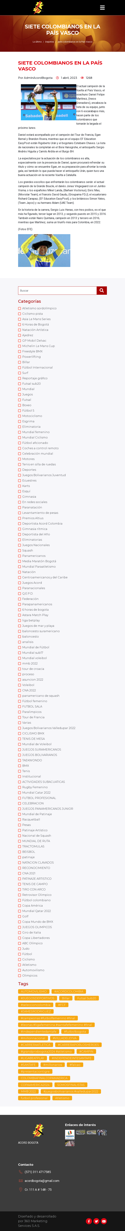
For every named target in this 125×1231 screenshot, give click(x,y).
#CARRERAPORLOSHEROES (78, 1044)
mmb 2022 (30, 663)
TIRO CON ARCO (34, 889)
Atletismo (29, 964)
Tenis (26, 771)
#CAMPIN (86, 1051)
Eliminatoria (31, 426)
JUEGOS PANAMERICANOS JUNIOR (47, 808)
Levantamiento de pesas (40, 512)
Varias (26, 722)
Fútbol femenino (34, 701)
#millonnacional (33, 1038)
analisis (27, 642)
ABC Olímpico (32, 943)
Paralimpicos (31, 712)
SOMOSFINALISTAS (71, 1085)
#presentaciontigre (35, 1071)
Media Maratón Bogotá (39, 561)
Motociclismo (32, 416)
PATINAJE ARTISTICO (37, 878)
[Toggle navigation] (102, 8)
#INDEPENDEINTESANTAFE (71, 1058)
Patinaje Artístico (35, 830)
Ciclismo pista (32, 313)
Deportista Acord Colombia (42, 523)
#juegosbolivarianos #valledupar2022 (71, 1091)
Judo (25, 948)
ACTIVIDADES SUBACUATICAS (43, 782)
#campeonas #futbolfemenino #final (48, 1018)
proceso (28, 674)
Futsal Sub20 (86, 998)
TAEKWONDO (32, 760)
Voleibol (28, 685)
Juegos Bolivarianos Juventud (44, 475)
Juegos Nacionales (36, 545)
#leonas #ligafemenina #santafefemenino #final (56, 1025)
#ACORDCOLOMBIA (68, 991)
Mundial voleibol (34, 658)
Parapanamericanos (37, 604)
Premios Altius (32, 518)
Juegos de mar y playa (38, 625)
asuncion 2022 (32, 679)
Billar (26, 362)
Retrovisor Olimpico (37, 895)
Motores (28, 459)
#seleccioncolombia (35, 1005)
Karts (26, 486)
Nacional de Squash (36, 835)
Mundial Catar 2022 (36, 792)
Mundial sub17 (32, 652)
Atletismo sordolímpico (39, 308)
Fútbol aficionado (35, 443)
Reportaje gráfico (35, 378)
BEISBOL (28, 851)
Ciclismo (28, 959)
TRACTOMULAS (33, 846)
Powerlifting (31, 356)
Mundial (28, 389)
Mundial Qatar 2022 (36, 911)
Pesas (26, 825)
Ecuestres (29, 480)
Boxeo (26, 405)
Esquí (26, 491)
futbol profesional (34, 1098)
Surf (25, 373)
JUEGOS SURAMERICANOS (41, 749)
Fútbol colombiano (36, 900)
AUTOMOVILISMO (34, 991)
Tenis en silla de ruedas (39, 464)
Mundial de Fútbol (35, 647)
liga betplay (31, 620)
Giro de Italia (31, 932)
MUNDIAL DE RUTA (36, 841)
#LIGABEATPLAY (32, 1058)
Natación (29, 572)
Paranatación (32, 507)
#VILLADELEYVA (64, 1038)
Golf (25, 916)
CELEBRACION (33, 803)
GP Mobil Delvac (34, 340)
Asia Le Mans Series (36, 319)
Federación (30, 599)
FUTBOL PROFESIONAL (39, 798)
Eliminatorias (32, 539)
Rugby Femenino (35, 787)
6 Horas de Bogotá (35, 324)
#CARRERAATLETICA (35, 1044)
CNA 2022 (29, 690)
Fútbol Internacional (37, 367)
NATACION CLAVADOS (38, 862)
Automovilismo (33, 970)
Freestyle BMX (32, 351)
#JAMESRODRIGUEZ (36, 1011)
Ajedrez (27, 335)
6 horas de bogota (35, 609)
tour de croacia (33, 669)
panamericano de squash (41, 695)
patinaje (28, 857)
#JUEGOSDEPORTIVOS (37, 998)
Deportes (29, 469)
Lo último (37, 42)
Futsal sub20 (31, 383)
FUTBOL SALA (32, 706)
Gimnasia (29, 496)
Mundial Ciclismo (35, 437)
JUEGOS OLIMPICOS (37, 927)
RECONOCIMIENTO (36, 868)
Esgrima (28, 421)
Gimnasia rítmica (34, 529)
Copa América (32, 905)
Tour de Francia (33, 717)
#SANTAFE (28, 1064)
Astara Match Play (35, 615)
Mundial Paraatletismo (39, 566)
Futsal (26, 399)
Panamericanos (33, 556)
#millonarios (52, 1064)
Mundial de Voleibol (37, 744)
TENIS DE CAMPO (35, 884)
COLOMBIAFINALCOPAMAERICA (44, 1078)
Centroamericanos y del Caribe (45, 577)
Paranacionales (33, 588)
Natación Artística (35, 330)
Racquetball (31, 819)
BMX (25, 765)
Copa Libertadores (36, 938)
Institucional (31, 776)
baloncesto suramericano (41, 631)
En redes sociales (34, 502)
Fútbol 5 (28, 410)
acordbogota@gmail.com (42, 1181)
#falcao (75, 1064)
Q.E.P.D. (27, 593)
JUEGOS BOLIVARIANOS (39, 755)
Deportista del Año (36, 534)
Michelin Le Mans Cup (38, 346)
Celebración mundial (37, 453)
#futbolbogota (75, 1031)
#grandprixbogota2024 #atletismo (46, 1051)
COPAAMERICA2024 (35, 1085)
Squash (27, 550)
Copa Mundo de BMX (37, 921)
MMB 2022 (28, 1091)
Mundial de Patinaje (37, 814)
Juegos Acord (32, 582)
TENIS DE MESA (33, 738)
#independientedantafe (38, 1031)
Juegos (27, 394)
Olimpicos (29, 975)
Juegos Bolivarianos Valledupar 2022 (48, 728)
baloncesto (30, 636)
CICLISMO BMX (33, 733)
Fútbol (27, 954)
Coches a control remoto (40, 448)
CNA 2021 (28, 873)
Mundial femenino (36, 432)
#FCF (62, 1005)
